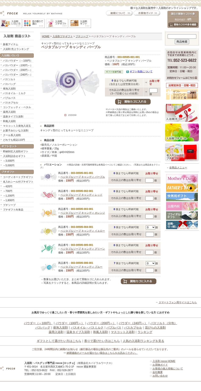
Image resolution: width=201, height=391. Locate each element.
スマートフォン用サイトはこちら (178, 302)
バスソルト (9, 79)
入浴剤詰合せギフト (14, 156)
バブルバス (9, 97)
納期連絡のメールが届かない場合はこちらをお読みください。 (102, 352)
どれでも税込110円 (14, 139)
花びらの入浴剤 (155, 327)
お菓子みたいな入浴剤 (15, 130)
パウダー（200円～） (101, 323)
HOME (46, 36)
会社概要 (158, 372)
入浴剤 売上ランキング (16, 49)
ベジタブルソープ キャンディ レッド (82, 194)
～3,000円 (8, 160)
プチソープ (9, 205)
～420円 (7, 186)
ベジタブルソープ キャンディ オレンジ (83, 212)
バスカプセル (10, 102)
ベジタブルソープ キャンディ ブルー (82, 266)
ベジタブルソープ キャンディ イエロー (83, 230)
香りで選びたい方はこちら (102, 341)
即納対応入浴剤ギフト (15, 151)
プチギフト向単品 (13, 209)
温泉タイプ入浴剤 (13, 116)
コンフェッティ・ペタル (17, 107)
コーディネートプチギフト (18, 177)
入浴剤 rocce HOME (164, 361)
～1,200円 (8, 195)
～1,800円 (8, 200)
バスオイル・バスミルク (87, 327)
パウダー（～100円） (38, 323)
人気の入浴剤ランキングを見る (143, 341)
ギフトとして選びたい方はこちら (59, 341)
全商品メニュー (178, 167)
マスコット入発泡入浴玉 (17, 125)
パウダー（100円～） (70, 323)
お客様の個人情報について (168, 368)
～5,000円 (8, 165)
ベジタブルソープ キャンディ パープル (83, 176)
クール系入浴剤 (12, 135)
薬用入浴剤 (9, 111)
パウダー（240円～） (133, 323)
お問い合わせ (160, 375)
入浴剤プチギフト (62, 36)
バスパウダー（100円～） (18, 65)
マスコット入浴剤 (123, 332)
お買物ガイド (160, 364)
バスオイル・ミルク (14, 93)
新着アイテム (10, 44)
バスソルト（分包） (163, 323)
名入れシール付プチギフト (18, 181)
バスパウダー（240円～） (18, 74)
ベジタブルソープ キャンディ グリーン (83, 248)
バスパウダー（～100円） (18, 60)
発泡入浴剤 (9, 88)
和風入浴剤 (9, 121)
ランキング (145, 332)
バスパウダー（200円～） (18, 70)
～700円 (7, 191)
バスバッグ (9, 84)
